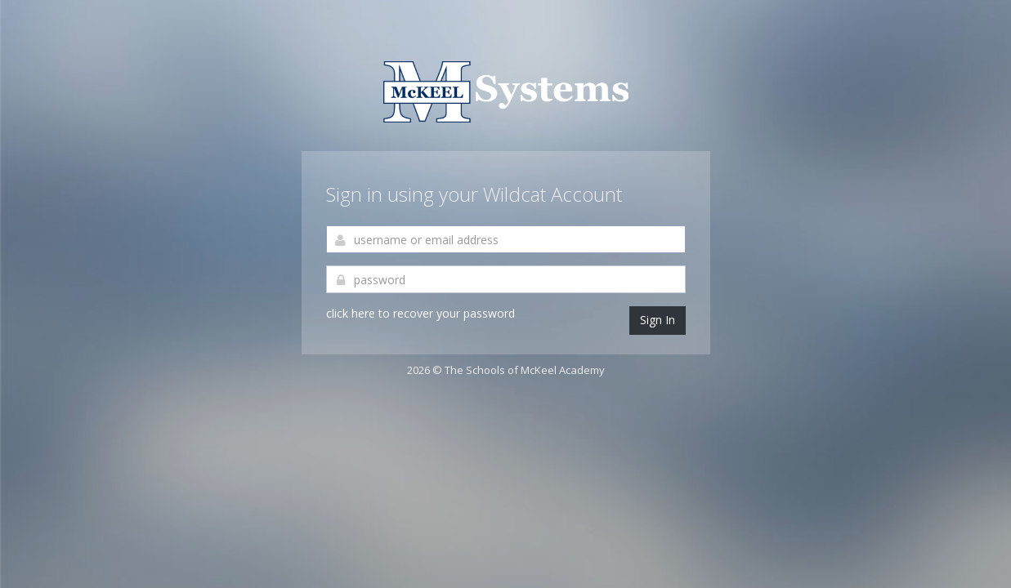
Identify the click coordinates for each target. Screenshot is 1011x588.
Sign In (657, 319)
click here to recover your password (420, 313)
